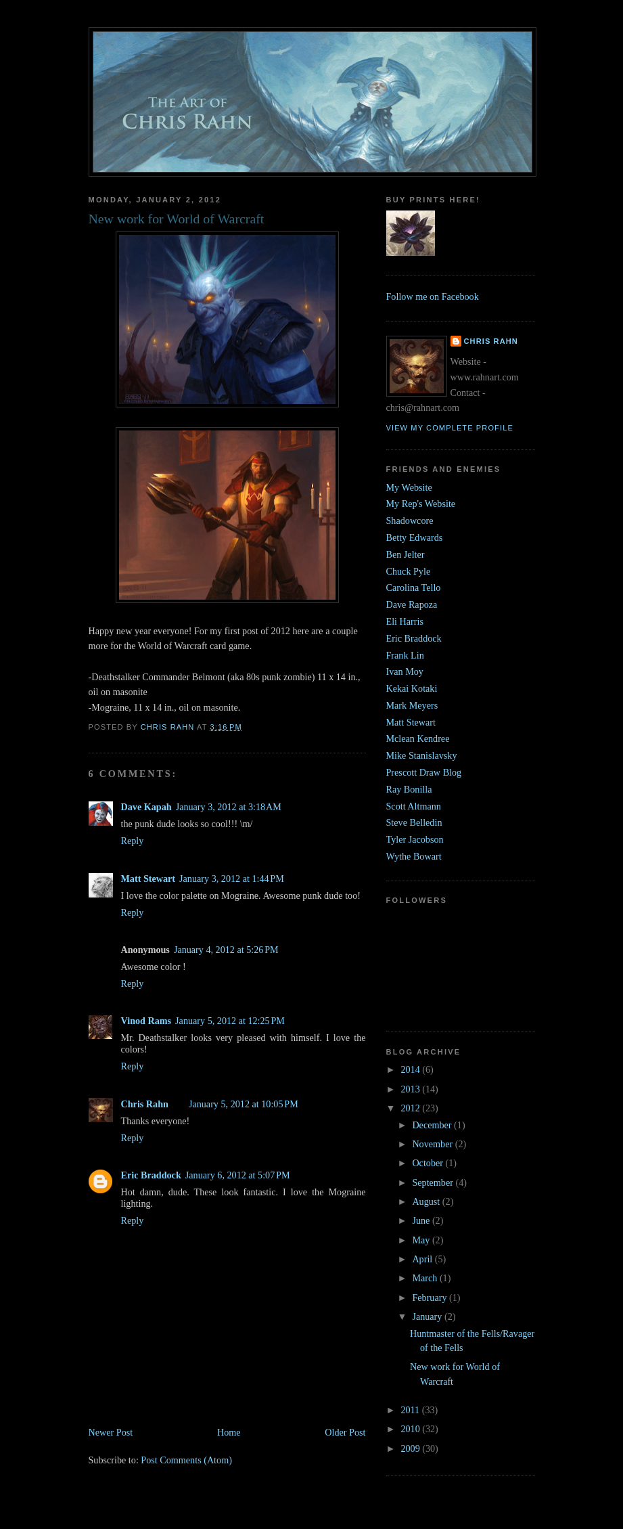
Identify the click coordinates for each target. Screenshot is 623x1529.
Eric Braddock (151, 1175)
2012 (411, 1108)
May (422, 1240)
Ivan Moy (404, 671)
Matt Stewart (148, 878)
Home (229, 1432)
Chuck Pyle (408, 571)
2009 (411, 1448)
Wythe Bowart (414, 856)
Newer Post (111, 1432)
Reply (132, 840)
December (433, 1125)
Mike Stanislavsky (421, 755)
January (428, 1316)
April (423, 1259)
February (430, 1297)
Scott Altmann (413, 806)
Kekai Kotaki (412, 688)
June (422, 1220)
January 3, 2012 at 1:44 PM (231, 878)
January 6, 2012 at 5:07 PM (237, 1175)
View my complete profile (449, 428)
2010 (411, 1428)
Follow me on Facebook (432, 296)
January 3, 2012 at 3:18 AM (228, 806)
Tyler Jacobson (415, 839)
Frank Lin (405, 655)
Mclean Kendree (418, 738)
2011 (410, 1409)
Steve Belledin (414, 822)
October (428, 1162)
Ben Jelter (405, 554)
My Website (409, 487)
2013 (411, 1089)
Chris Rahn (144, 1104)
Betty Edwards (414, 537)
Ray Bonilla (409, 789)
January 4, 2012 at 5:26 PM (226, 949)
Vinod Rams (146, 1020)
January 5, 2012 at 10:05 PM (243, 1104)
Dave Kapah (146, 806)
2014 (411, 1069)
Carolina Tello (413, 587)
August (427, 1201)
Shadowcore (410, 520)
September (433, 1182)
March (426, 1277)
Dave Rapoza (412, 604)
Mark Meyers (412, 705)
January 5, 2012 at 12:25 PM (230, 1020)
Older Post (345, 1432)
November (433, 1143)
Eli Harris (404, 621)
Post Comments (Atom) (186, 1460)
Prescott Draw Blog (424, 772)
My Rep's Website (421, 503)
